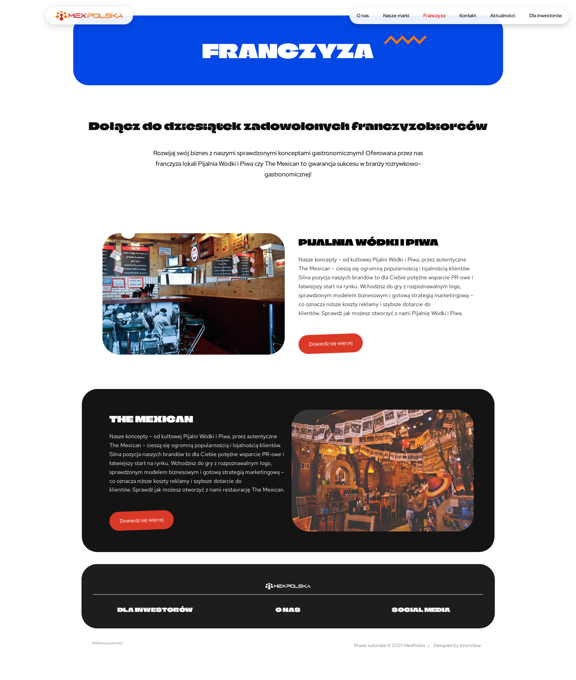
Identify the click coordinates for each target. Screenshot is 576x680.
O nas (363, 15)
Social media (421, 609)
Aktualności (502, 15)
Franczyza (434, 15)
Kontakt (467, 15)
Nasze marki (396, 15)
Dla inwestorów (545, 15)
